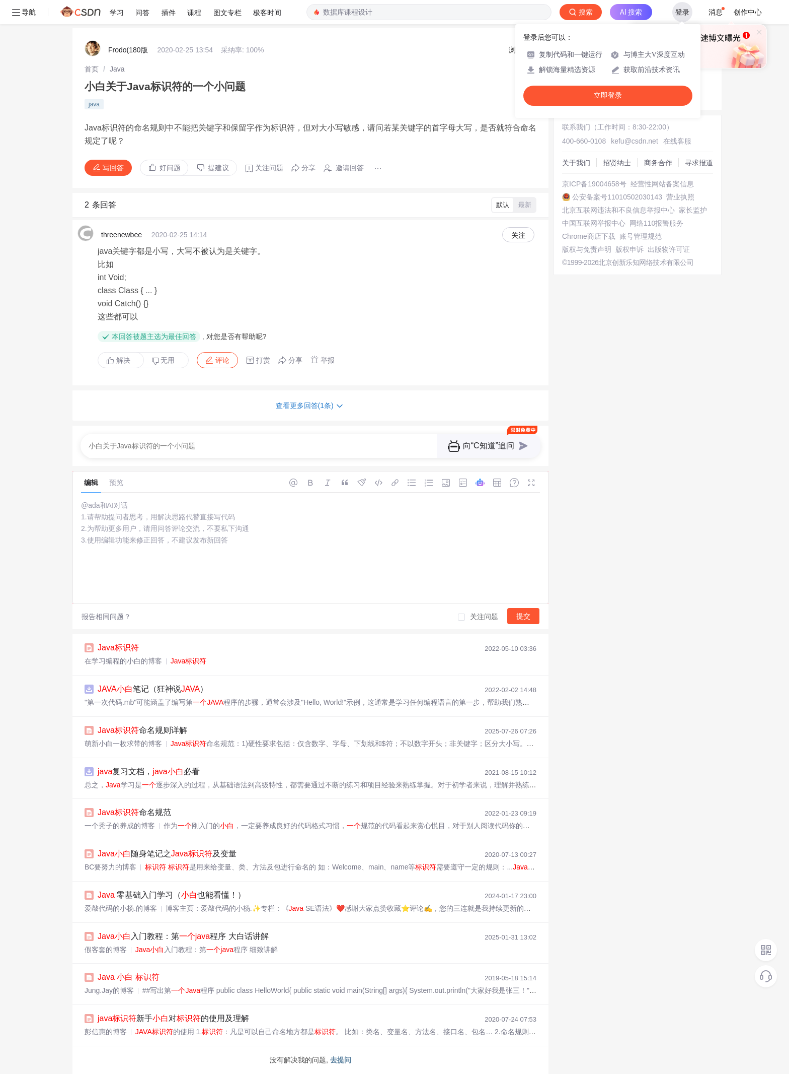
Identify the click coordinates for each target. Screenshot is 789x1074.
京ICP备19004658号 (594, 184)
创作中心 (748, 12)
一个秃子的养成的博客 (120, 826)
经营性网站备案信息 (662, 184)
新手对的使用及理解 (173, 1018)
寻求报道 (699, 163)
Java (117, 69)
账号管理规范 (640, 236)
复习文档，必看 (149, 771)
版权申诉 (629, 249)
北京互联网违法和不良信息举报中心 (618, 210)
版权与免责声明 (586, 249)
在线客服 (677, 141)
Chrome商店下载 (588, 236)
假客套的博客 (106, 950)
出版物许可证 (669, 249)
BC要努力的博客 (110, 867)
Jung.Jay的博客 (109, 990)
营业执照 (680, 197)
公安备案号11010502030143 (617, 197)
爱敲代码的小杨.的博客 (121, 908)
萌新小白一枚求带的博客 (123, 744)
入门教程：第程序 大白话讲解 (183, 936)
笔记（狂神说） (153, 689)
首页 (92, 69)
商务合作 (658, 163)
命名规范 (134, 812)
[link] (92, 69)
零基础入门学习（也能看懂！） (172, 895)
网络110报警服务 (656, 223)
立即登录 (608, 95)
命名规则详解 (142, 730)
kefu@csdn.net (634, 141)
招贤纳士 (617, 163)
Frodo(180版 (128, 50)
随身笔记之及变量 (167, 853)
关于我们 (576, 163)
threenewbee (121, 235)
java (94, 104)
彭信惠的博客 (106, 1032)
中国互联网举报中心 (593, 223)
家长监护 (693, 210)
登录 (682, 12)
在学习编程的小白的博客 (123, 661)
